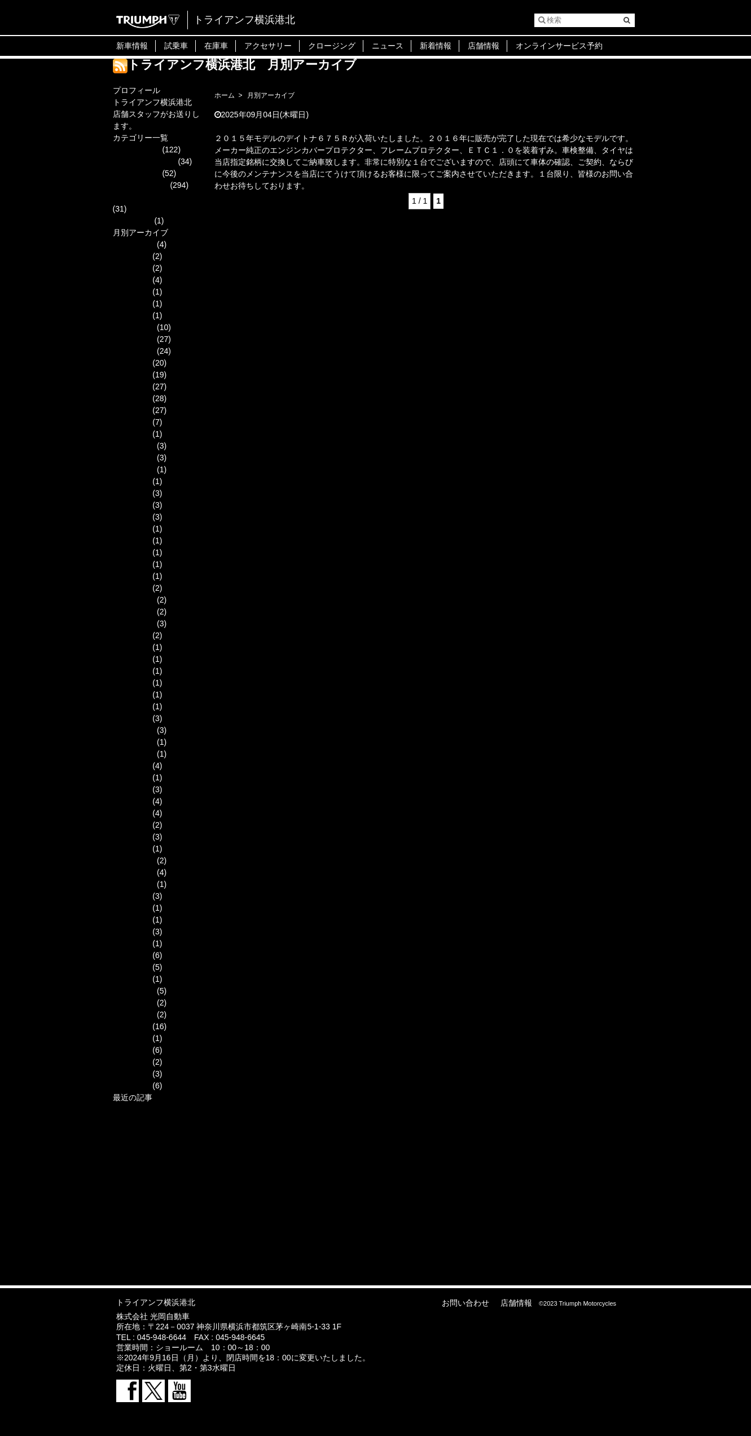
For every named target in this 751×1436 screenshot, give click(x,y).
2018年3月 (132, 955)
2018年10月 (134, 884)
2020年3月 (132, 694)
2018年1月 (132, 978)
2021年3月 (132, 564)
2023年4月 (132, 516)
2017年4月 (132, 1085)
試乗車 (176, 45)
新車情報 (132, 45)
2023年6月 (132, 505)
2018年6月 (132, 919)
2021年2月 (132, 576)
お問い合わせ (465, 1302)
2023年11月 (134, 457)
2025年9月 (132, 256)
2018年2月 (132, 967)
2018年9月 (132, 896)
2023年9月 (132, 481)
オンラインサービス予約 (559, 45)
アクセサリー (268, 45)
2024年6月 (132, 398)
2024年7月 (132, 386)
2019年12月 (134, 730)
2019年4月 (132, 813)
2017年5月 (132, 1073)
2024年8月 (132, 374)
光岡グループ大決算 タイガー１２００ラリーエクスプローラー (157, 1180)
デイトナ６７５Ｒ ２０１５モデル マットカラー (305, 126)
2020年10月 (134, 623)
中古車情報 (132, 220)
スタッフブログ (140, 185)
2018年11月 (134, 872)
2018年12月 (134, 860)
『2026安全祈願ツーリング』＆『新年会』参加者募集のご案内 (157, 1121)
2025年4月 (132, 303)
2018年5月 (132, 931)
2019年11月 (134, 741)
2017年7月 (132, 1050)
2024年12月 (134, 327)
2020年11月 (134, 611)
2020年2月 (132, 706)
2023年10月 (134, 469)
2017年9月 (132, 1026)
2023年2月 (132, 540)
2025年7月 (132, 279)
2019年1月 (132, 848)
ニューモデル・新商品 (152, 196)
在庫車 (216, 45)
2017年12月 (134, 990)
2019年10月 (134, 753)
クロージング (331, 45)
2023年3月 (132, 528)
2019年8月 (132, 777)
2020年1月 (132, 718)
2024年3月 (132, 433)
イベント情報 (136, 149)
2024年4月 (132, 422)
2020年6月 (132, 659)
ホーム (224, 95)
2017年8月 (132, 1038)
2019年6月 (132, 801)
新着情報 (435, 45)
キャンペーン (136, 173)
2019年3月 (132, 824)
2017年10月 (134, 1014)
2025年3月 (132, 315)
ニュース (387, 45)
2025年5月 (132, 291)
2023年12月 (134, 445)
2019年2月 (132, 836)
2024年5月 (132, 410)
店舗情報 (483, 45)
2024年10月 (134, 350)
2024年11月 (134, 339)
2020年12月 (134, 599)
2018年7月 (132, 907)
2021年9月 (132, 552)
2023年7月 (132, 493)
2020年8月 (132, 647)
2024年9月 (132, 362)
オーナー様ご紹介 (144, 161)
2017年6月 (132, 1061)
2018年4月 (132, 943)
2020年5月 (132, 670)
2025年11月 (134, 244)
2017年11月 (134, 1002)
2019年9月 (132, 765)
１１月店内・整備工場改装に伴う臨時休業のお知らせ (156, 1216)
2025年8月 (132, 268)
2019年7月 (132, 789)
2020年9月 (132, 635)
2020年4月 (132, 682)
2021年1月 (132, 587)
